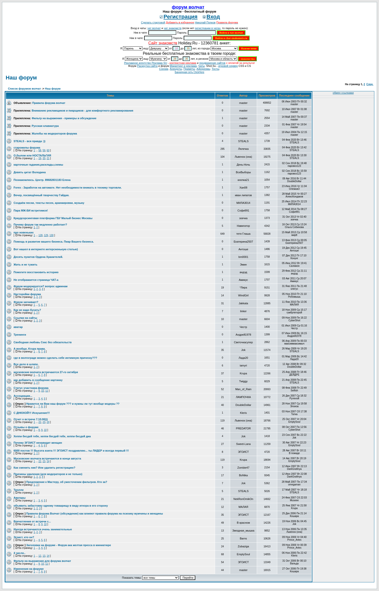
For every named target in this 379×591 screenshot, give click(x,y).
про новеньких (24, 232)
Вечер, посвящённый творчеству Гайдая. (41, 195)
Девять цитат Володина (30, 172)
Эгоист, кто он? (24, 537)
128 (41, 235)
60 (48, 150)
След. (369, 84)
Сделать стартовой (153, 22)
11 (46, 390)
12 (40, 555)
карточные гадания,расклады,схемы (38, 164)
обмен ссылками (343, 92)
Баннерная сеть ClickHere (189, 72)
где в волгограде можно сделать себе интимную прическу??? (55, 357)
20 (43, 158)
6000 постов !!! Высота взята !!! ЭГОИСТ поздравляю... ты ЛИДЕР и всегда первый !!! (71, 450)
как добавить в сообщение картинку (38, 380)
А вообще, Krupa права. (29, 348)
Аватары (19, 497)
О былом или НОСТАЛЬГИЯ (32, 155)
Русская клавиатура (45, 125)
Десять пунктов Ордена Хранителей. (38, 256)
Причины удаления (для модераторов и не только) (48, 474)
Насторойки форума (27, 294)
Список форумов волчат (24, 88)
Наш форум (21, 78)
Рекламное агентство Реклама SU (145, 62)
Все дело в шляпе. (26, 364)
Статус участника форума (31, 387)
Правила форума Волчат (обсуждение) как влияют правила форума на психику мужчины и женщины (94, 513)
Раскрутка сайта (147, 65)
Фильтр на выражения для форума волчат (42, 560)
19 (40, 158)
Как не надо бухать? (27, 309)
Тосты (215, 68)
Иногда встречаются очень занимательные (43, 529)
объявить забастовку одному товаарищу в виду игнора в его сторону (61, 505)
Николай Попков (205, 22)
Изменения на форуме (29, 568)
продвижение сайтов (212, 62)
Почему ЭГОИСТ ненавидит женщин (38, 442)
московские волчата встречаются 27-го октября (46, 372)
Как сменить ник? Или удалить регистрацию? (44, 467)
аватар (18, 326)
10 (42, 390)
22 (40, 422)
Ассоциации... (23, 395)
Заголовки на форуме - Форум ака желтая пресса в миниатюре (68, 545)
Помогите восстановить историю (36, 272)
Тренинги (20, 334)
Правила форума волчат (48, 102)
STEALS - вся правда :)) (29, 141)
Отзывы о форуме (26, 427)
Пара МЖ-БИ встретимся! (31, 210)
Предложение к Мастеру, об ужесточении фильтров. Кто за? (66, 481)
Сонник (163, 68)
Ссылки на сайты (25, 317)
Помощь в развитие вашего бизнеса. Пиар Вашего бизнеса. (54, 241)
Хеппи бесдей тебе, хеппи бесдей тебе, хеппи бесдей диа (52, 436)
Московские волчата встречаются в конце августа (47, 458)
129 (46, 235)
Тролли (18, 489)
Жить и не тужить (25, 264)
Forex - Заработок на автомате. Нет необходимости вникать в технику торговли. (68, 187)
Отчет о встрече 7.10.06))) (31, 419)
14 (48, 555)
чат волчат (154, 28)
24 (48, 422)
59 (43, 150)
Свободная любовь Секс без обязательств (43, 342)
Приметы (189, 68)
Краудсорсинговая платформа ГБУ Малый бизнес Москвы (53, 218)
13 (43, 555)
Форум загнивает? (26, 302)
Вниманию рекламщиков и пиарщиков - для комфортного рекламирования (82, 110)
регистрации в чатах (207, 28)
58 (40, 150)
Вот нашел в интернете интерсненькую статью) (46, 249)
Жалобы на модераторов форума (54, 133)
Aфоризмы (203, 68)
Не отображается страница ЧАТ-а (36, 279)
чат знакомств (172, 28)
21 (48, 158)
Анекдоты (176, 68)
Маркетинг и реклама (183, 65)
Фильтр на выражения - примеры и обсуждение (64, 118)
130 (51, 235)
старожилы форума (27, 147)
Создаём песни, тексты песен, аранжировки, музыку (49, 202)
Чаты (201, 65)
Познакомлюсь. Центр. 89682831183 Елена (42, 179)
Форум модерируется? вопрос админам (40, 286)
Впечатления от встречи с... (32, 521)
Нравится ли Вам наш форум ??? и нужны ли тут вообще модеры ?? (73, 403)
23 (43, 422)
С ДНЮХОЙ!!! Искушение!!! (32, 412)
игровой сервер (228, 65)
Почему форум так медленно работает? (40, 224)
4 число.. (19, 553)
